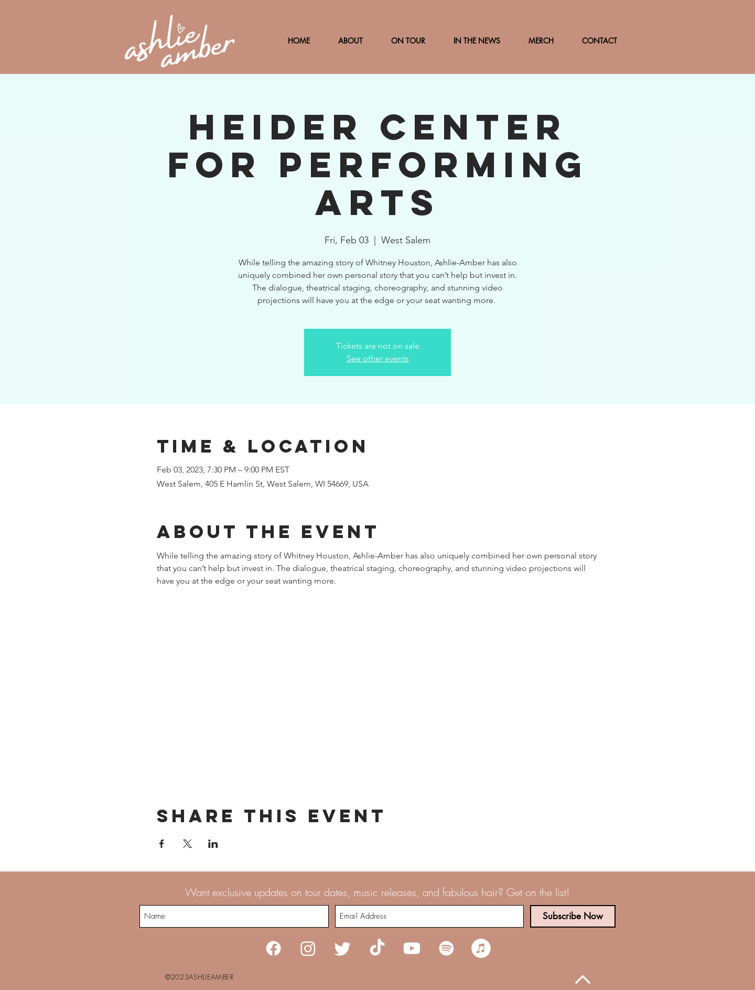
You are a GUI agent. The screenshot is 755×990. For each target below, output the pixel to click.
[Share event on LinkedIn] (213, 844)
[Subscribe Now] (573, 916)
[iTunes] (481, 948)
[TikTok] (377, 948)
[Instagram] (308, 948)
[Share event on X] (187, 844)
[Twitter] (342, 948)
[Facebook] (273, 948)
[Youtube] (412, 948)
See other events (378, 358)
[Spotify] (446, 948)
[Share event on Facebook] (162, 844)
